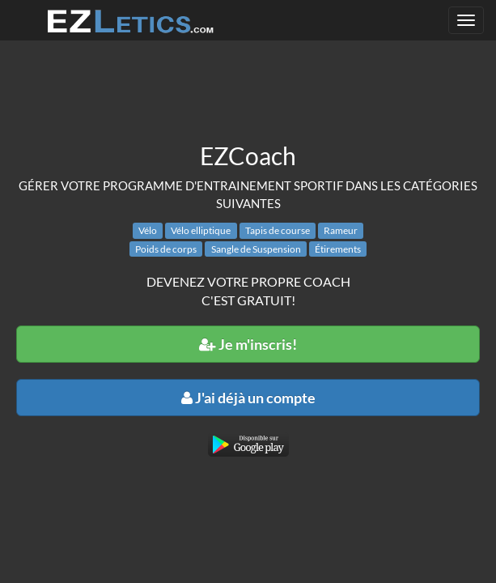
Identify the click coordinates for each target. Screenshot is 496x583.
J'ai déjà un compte (248, 397)
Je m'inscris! (248, 344)
